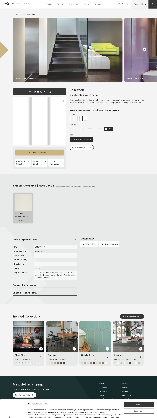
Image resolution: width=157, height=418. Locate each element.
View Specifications (81, 148)
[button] (144, 49)
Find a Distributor (39, 162)
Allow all (139, 388)
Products (49, 4)
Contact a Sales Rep (23, 162)
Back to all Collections (24, 14)
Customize (139, 394)
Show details (33, 414)
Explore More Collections (131, 316)
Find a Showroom (56, 162)
